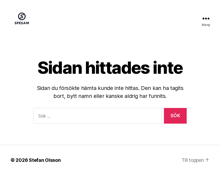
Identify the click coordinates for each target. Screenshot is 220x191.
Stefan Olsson (45, 167)
